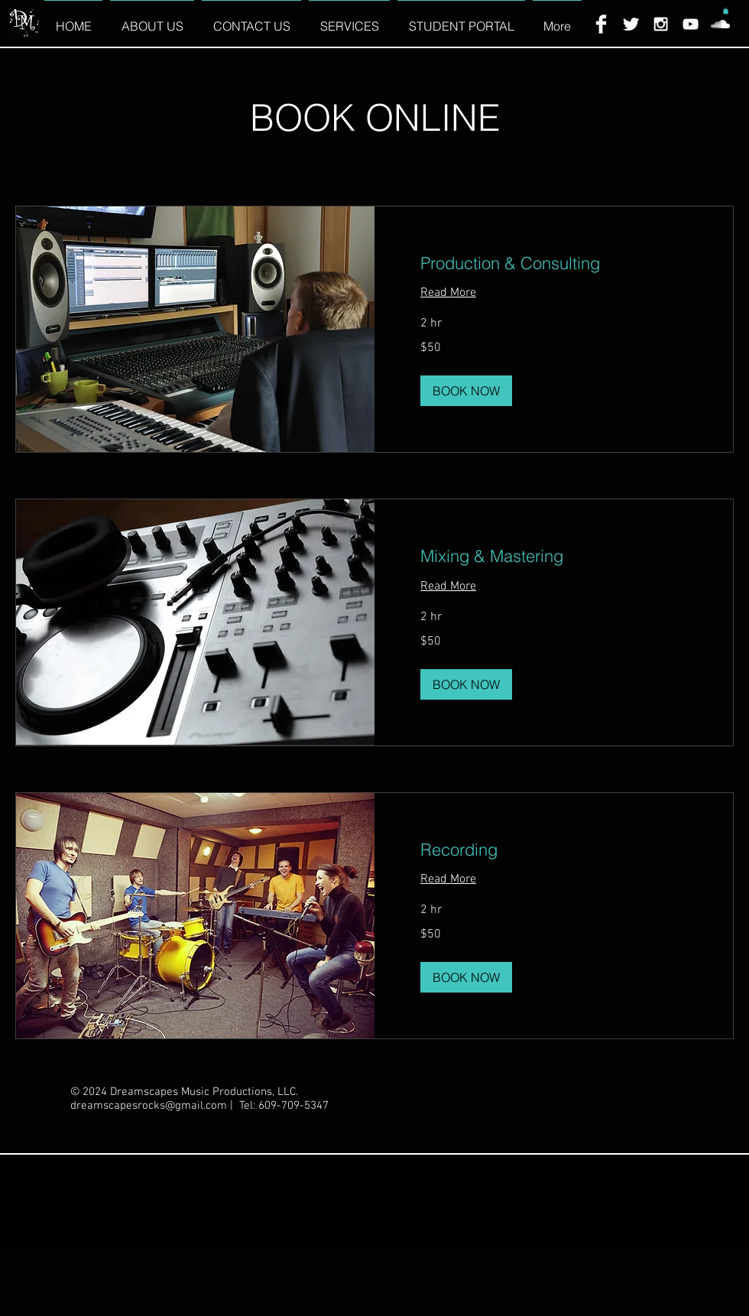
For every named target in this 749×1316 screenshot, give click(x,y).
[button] (725, 11)
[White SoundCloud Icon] (720, 24)
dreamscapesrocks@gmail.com (148, 1106)
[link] (553, 263)
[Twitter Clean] (630, 24)
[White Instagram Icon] (660, 24)
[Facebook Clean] (601, 24)
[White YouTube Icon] (690, 24)
